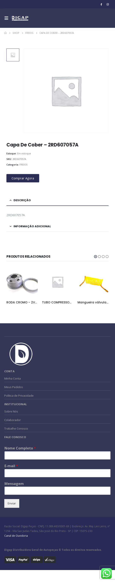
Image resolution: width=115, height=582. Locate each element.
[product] (22, 282)
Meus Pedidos (13, 387)
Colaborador (12, 420)
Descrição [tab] (22, 200)
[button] (95, 256)
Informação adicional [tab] (32, 226)
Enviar (12, 503)
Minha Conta (12, 378)
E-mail (11, 466)
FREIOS (23, 164)
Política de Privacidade (19, 395)
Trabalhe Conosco (16, 428)
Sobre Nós (11, 411)
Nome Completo (20, 448)
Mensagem (14, 484)
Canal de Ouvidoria (16, 535)
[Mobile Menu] (7, 18)
